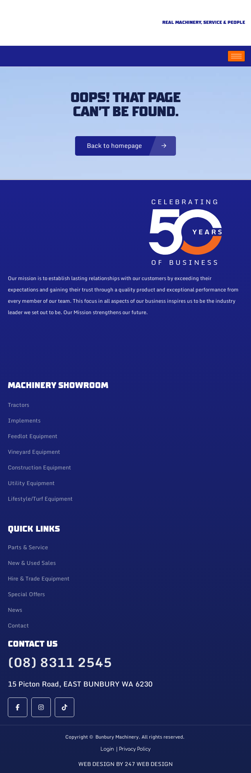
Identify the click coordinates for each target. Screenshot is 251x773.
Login (107, 749)
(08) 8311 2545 (60, 662)
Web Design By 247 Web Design (125, 763)
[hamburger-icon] (236, 56)
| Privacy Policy (133, 749)
